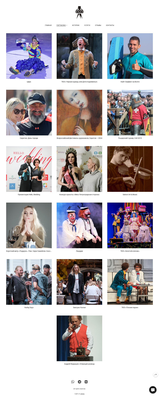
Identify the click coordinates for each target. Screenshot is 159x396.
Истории (75, 25)
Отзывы (98, 25)
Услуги (87, 25)
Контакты (110, 25)
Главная (48, 25)
